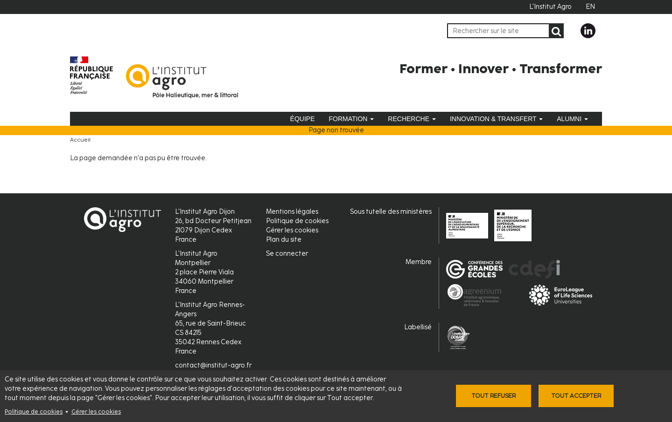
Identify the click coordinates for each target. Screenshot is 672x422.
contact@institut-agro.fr (213, 365)
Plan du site (283, 240)
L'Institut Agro (550, 7)
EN (590, 7)
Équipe (302, 119)
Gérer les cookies (96, 411)
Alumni (572, 119)
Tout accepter (576, 395)
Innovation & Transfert (496, 119)
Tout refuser (493, 395)
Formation (351, 119)
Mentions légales (292, 212)
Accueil (80, 139)
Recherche (412, 119)
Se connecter (287, 254)
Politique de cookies (34, 411)
